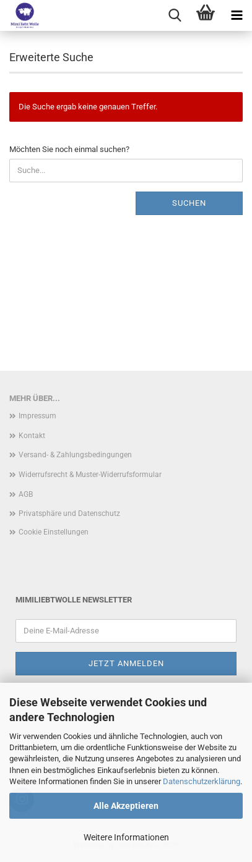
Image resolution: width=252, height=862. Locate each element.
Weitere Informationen (126, 837)
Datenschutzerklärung (201, 781)
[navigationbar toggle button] (236, 15)
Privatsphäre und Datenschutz (69, 513)
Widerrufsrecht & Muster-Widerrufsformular (90, 474)
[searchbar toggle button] (174, 15)
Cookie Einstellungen (54, 532)
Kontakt (32, 435)
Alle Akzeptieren (126, 806)
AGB (26, 494)
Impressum (37, 416)
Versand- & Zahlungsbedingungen (75, 454)
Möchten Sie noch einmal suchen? (69, 149)
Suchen (189, 203)
